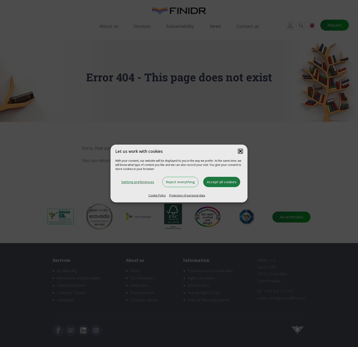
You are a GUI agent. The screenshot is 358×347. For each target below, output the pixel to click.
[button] (240, 151)
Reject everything (180, 182)
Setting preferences (137, 182)
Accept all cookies (222, 182)
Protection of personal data (187, 195)
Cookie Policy (157, 195)
